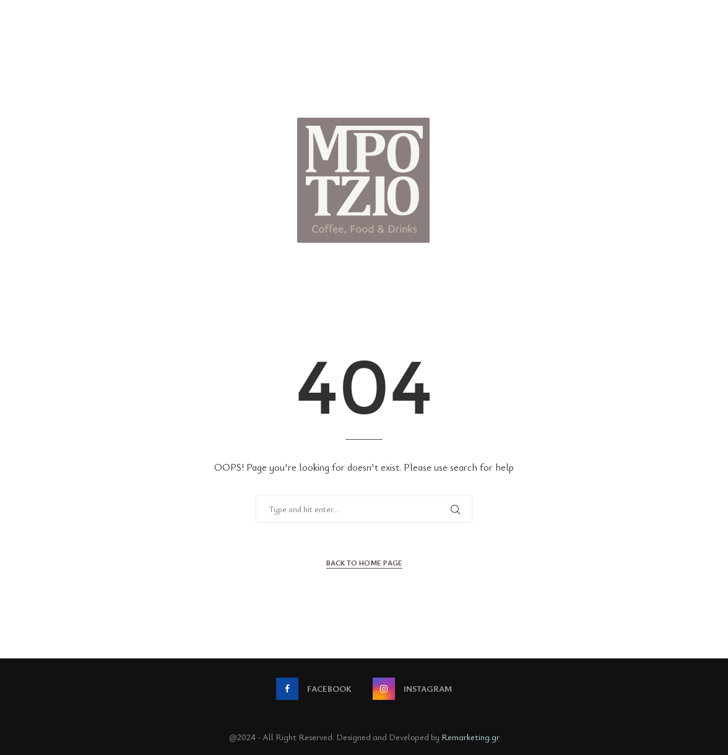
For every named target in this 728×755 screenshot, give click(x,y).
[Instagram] (412, 689)
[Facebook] (314, 689)
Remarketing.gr (470, 737)
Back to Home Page (364, 562)
